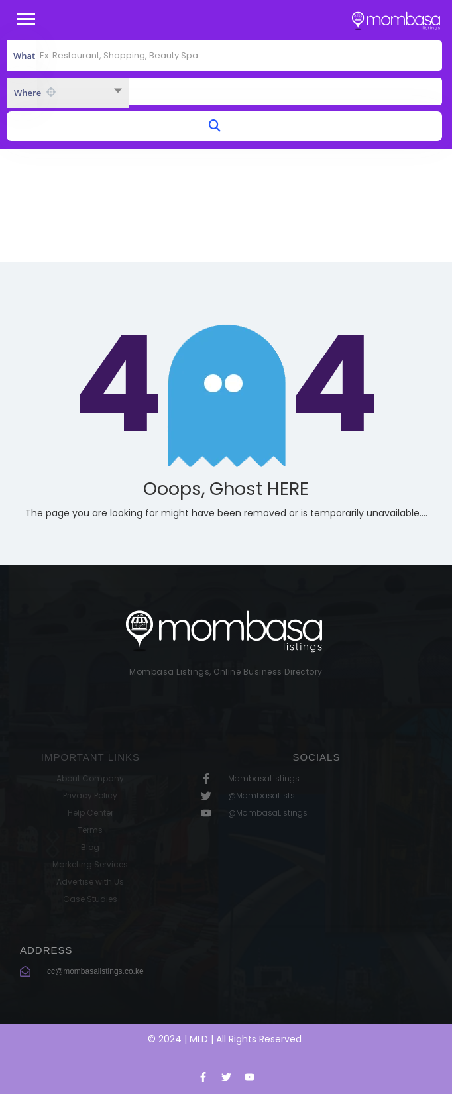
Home (196, 222)
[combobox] (68, 93)
